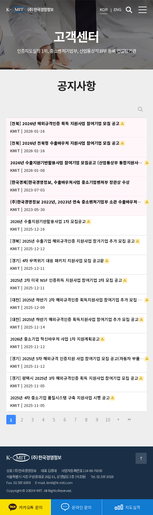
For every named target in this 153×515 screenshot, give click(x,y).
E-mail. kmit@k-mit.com (54, 482)
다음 (118, 419)
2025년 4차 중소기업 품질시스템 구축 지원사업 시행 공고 (60, 398)
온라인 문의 (76, 507)
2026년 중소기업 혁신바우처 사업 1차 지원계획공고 (55, 339)
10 (107, 419)
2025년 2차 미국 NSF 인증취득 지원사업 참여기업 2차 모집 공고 (66, 280)
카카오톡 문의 (25, 507)
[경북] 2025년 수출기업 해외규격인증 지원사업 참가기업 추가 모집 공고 (72, 241)
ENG (117, 9)
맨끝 (129, 419)
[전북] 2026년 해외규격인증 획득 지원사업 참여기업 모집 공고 (64, 123)
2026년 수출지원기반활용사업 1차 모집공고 (48, 221)
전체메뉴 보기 (142, 10)
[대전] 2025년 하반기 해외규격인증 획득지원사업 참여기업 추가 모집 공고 (74, 319)
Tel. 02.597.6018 (102, 476)
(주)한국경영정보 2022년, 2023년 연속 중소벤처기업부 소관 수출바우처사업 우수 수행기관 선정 (77, 202)
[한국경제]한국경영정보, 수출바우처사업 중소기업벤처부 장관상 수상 (70, 182)
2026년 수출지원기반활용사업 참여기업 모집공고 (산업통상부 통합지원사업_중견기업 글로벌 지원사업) (77, 163)
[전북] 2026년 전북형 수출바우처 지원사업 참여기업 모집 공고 (64, 143)
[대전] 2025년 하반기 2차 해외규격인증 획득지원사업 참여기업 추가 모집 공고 (77, 300)
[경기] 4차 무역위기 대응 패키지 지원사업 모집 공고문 (57, 261)
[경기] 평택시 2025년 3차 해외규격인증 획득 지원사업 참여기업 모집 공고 (74, 378)
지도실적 (127, 507)
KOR (103, 9)
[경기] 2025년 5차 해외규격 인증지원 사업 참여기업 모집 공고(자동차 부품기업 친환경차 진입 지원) (77, 358)
